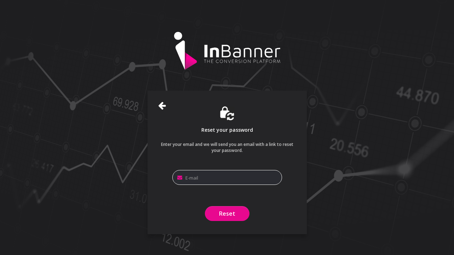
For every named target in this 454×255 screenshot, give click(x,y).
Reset (227, 213)
